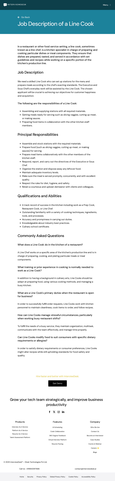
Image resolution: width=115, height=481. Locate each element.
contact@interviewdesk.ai (85, 469)
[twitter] (54, 412)
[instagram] (59, 412)
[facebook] (50, 412)
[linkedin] (63, 412)
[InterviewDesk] (15, 4)
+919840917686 (33, 469)
